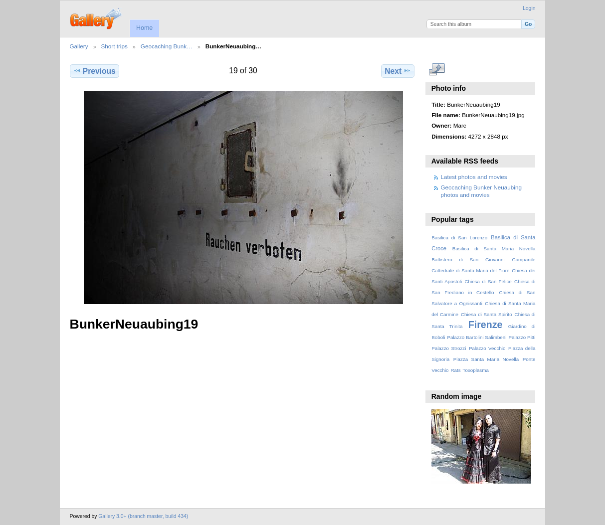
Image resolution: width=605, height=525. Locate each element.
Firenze (485, 324)
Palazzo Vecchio (487, 348)
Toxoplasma (476, 370)
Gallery (79, 46)
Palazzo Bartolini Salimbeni (476, 337)
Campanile (524, 259)
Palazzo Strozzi (448, 348)
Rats (455, 370)
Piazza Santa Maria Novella (486, 359)
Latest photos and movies (474, 177)
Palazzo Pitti (521, 337)
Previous (94, 70)
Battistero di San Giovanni (467, 259)
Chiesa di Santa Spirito (486, 314)
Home (144, 27)
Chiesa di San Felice (487, 281)
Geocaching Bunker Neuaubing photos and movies (481, 190)
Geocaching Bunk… (167, 46)
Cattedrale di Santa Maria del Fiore (470, 270)
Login (529, 8)
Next (398, 70)
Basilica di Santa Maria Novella (494, 248)
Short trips (114, 46)
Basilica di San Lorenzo (459, 237)
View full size (436, 70)
